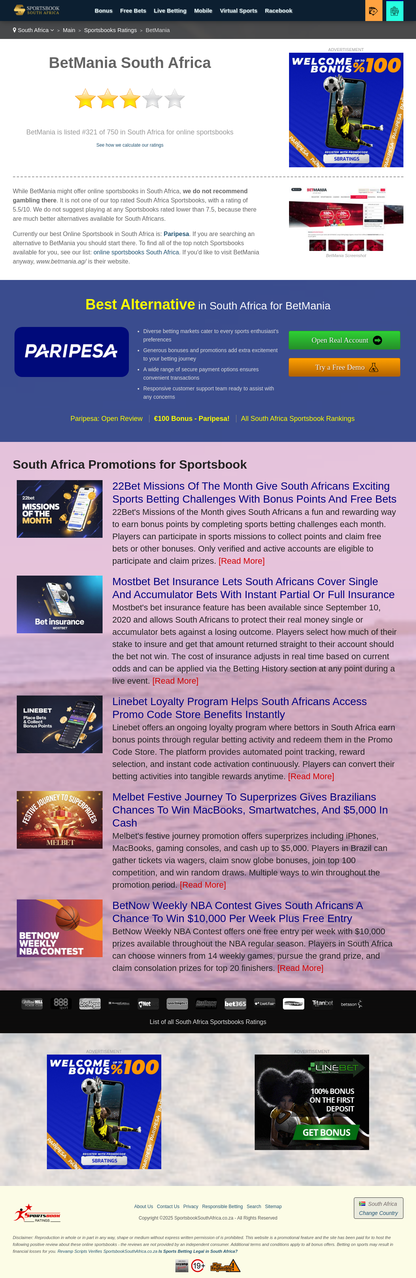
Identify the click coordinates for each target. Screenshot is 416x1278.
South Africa (33, 30)
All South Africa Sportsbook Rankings (298, 421)
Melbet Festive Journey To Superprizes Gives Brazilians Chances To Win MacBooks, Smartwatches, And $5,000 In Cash (250, 810)
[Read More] (241, 561)
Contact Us (168, 1206)
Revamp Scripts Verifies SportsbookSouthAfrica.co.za (107, 1251)
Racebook (278, 10)
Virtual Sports (238, 10)
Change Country (378, 1213)
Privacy (190, 1206)
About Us (143, 1206)
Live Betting (170, 10)
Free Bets (133, 10)
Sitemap (273, 1206)
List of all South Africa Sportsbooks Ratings (208, 1022)
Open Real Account (343, 340)
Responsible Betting (222, 1206)
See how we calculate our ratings (130, 145)
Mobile (203, 10)
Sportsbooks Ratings (110, 30)
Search (254, 1206)
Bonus (103, 10)
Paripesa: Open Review (107, 421)
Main (69, 30)
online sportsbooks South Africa (136, 252)
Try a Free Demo (343, 366)
